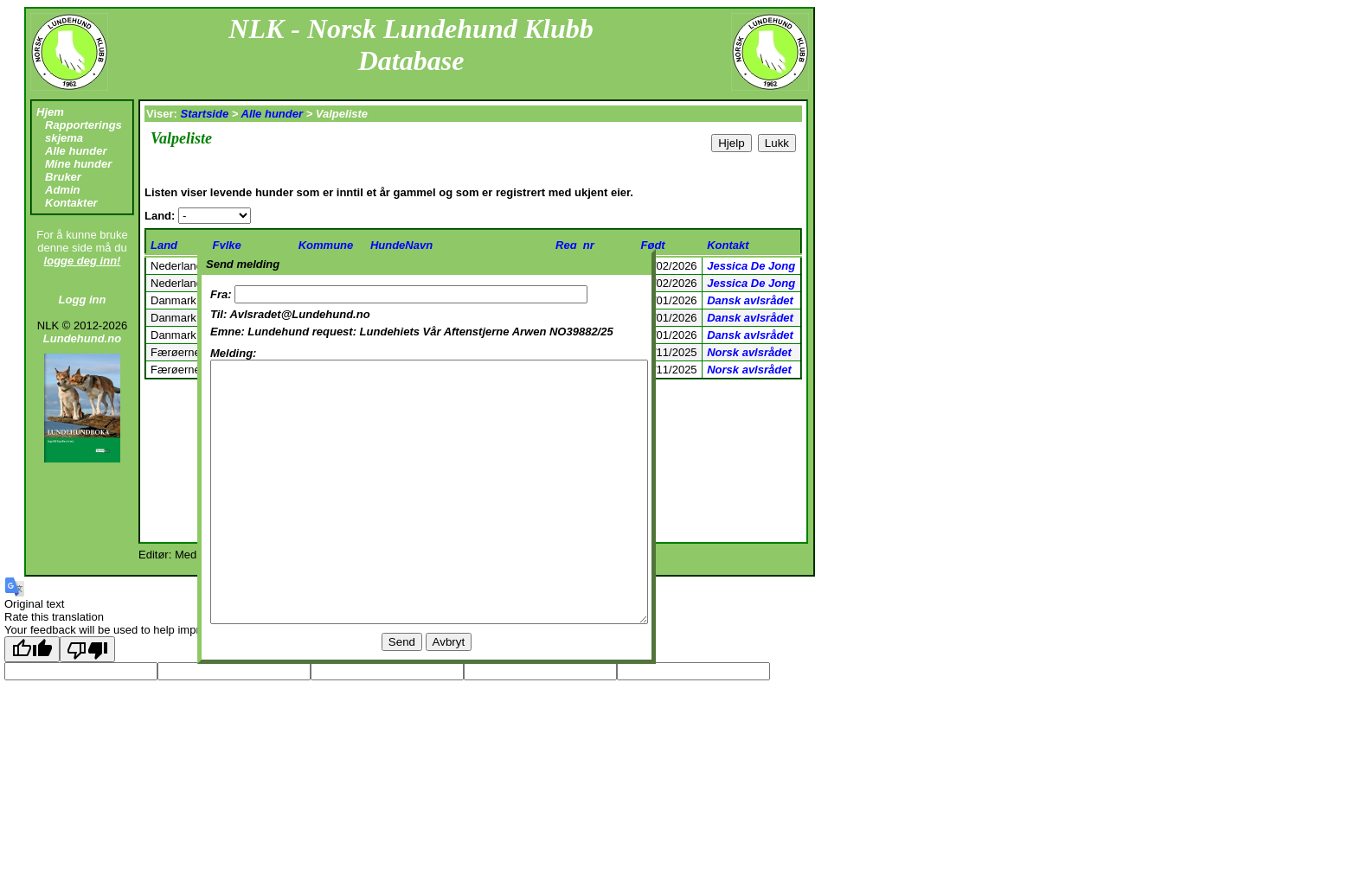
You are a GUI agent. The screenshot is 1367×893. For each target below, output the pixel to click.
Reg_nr (574, 245)
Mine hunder (78, 163)
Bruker (63, 176)
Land (164, 245)
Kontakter (71, 202)
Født (653, 245)
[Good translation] (32, 649)
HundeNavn (401, 245)
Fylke (227, 245)
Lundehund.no (82, 338)
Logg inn (82, 299)
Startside (205, 113)
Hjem (50, 111)
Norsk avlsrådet (749, 352)
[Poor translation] (87, 649)
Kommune (326, 245)
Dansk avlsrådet (750, 300)
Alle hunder (76, 150)
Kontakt (727, 245)
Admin (62, 189)
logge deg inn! (82, 260)
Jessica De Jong (751, 265)
